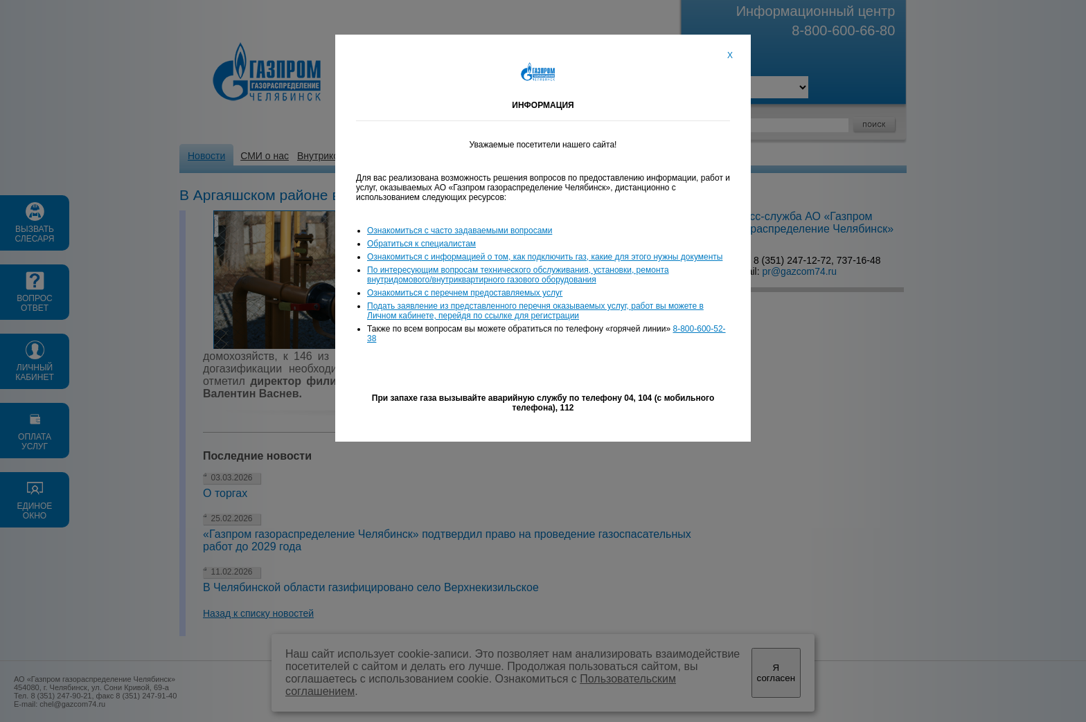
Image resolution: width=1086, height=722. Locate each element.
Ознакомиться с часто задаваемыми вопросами (459, 230)
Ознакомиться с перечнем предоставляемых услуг (464, 293)
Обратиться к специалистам (421, 244)
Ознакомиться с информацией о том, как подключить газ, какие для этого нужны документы (544, 257)
